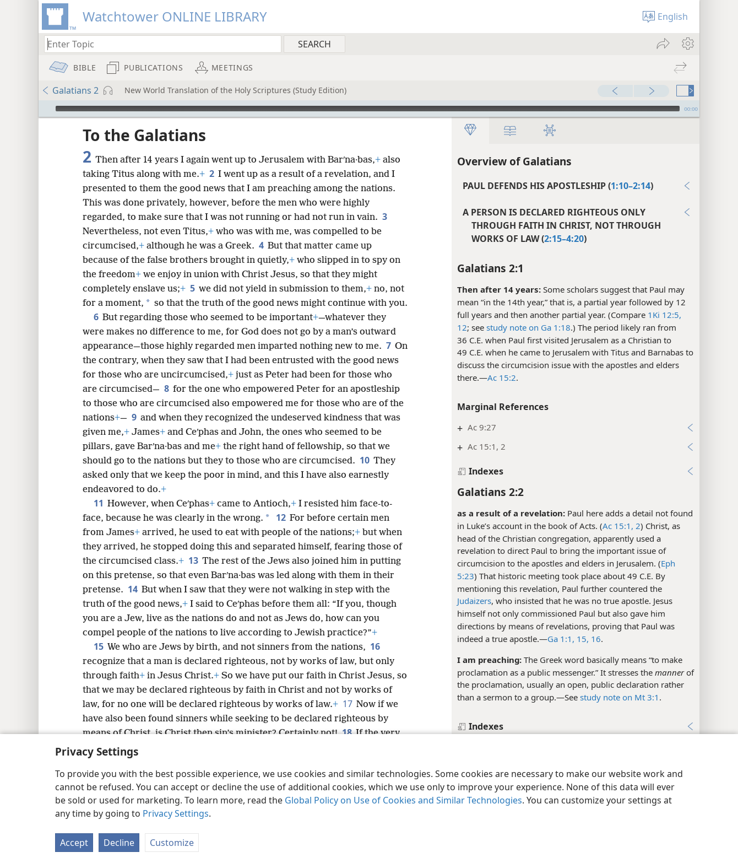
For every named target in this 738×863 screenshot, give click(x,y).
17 (347, 704)
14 (132, 589)
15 (98, 646)
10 (364, 460)
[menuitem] (687, 43)
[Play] (45, 108)
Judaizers (474, 600)
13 (193, 560)
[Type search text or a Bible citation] (157, 44)
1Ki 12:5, (664, 314)
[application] (369, 108)
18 (347, 732)
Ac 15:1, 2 (622, 525)
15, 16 (587, 638)
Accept (74, 843)
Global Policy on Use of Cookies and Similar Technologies (403, 800)
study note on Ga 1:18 (528, 327)
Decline (119, 843)
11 (98, 503)
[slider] (368, 108)
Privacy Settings (176, 813)
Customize (172, 843)
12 (462, 327)
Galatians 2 (70, 90)
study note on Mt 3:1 (619, 697)
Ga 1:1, (560, 638)
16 (375, 646)
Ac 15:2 (501, 377)
